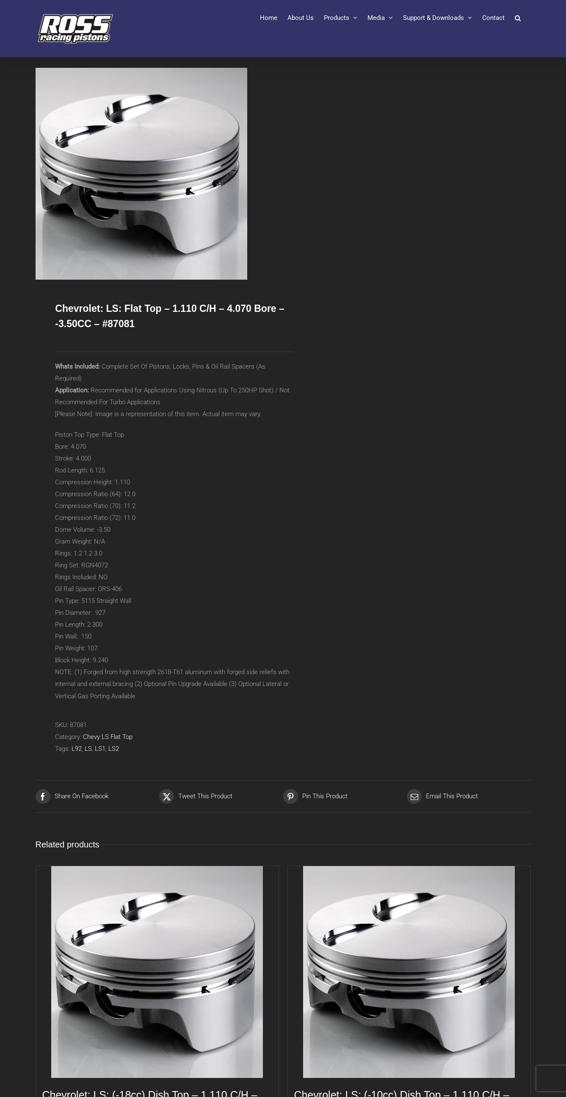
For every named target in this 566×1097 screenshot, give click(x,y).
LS (88, 749)
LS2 (113, 749)
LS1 (100, 749)
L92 (77, 749)
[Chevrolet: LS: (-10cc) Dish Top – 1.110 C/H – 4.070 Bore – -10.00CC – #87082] (409, 972)
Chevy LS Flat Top (108, 737)
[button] (518, 18)
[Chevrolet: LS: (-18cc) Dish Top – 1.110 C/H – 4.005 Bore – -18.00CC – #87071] (157, 972)
